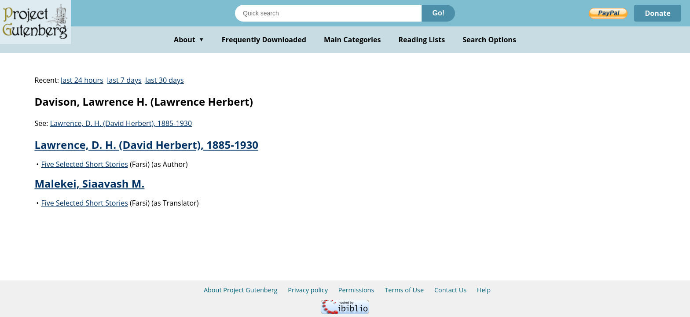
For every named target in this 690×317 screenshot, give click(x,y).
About (189, 39)
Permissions (356, 290)
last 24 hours (82, 80)
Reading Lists (422, 39)
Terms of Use (404, 290)
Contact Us (450, 290)
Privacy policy (308, 290)
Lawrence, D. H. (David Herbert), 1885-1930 (121, 123)
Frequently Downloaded (264, 39)
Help (484, 290)
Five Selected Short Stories (84, 164)
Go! (438, 13)
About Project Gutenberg (241, 290)
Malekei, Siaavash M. (89, 183)
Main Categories (352, 39)
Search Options (489, 39)
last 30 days (164, 80)
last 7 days (124, 80)
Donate (658, 13)
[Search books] (328, 13)
